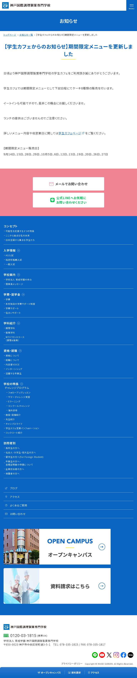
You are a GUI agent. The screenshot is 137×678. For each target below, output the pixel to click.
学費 (8, 299)
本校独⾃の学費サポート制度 (20, 303)
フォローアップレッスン (19, 392)
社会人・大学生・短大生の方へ (21, 452)
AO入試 (10, 255)
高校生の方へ (13, 447)
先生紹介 (10, 419)
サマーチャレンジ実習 (19, 396)
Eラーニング (14, 401)
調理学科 (10, 328)
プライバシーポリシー (72, 663)
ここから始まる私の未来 (18, 235)
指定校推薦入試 (14, 259)
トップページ (10, 34)
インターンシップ (14, 368)
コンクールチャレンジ (19, 405)
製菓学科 (10, 332)
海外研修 (12, 410)
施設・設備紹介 (13, 414)
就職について (12, 359)
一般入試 (10, 264)
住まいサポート (13, 312)
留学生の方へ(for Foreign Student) (25, 456)
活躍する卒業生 (14, 373)
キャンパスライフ (14, 423)
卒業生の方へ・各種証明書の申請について (19, 463)
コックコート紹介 (14, 432)
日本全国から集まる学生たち (20, 239)
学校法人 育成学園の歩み (19, 279)
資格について (12, 355)
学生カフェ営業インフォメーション (22, 428)
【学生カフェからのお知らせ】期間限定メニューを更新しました (66, 34)
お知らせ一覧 (26, 34)
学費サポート (12, 308)
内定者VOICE (13, 364)
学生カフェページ (70, 133)
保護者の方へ (13, 473)
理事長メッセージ (14, 283)
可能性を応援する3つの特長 (20, 230)
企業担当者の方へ (15, 468)
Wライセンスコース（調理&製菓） (15, 338)
